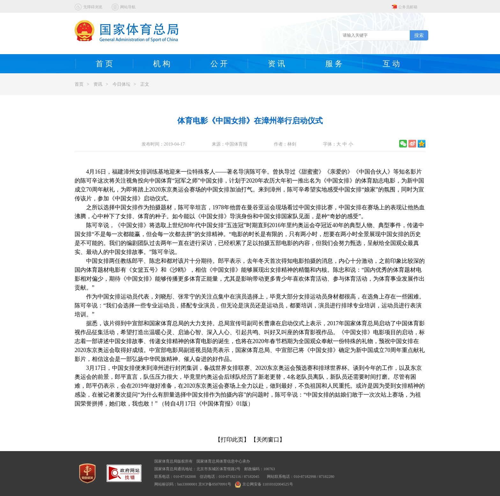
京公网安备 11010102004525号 (264, 484)
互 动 (391, 64)
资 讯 (276, 64)
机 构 (161, 64)
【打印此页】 (232, 439)
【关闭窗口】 (268, 439)
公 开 (219, 64)
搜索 (419, 35)
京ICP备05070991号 (214, 484)
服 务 (333, 64)
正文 (144, 84)
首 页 (104, 64)
